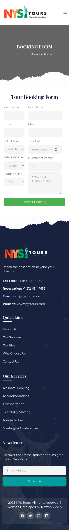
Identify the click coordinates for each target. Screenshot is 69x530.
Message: (45, 166)
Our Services (12, 337)
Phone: (33, 124)
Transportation (13, 404)
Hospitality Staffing (17, 412)
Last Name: (36, 107)
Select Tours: (12, 141)
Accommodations (16, 396)
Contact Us (11, 361)
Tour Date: (35, 141)
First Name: (12, 107)
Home (21, 54)
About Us (9, 329)
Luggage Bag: (13, 174)
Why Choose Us (14, 353)
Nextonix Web (51, 507)
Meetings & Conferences (20, 428)
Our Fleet (10, 345)
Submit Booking (34, 202)
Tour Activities (13, 420)
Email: (8, 124)
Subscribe (34, 481)
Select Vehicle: (13, 157)
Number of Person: (41, 158)
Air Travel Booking (16, 388)
